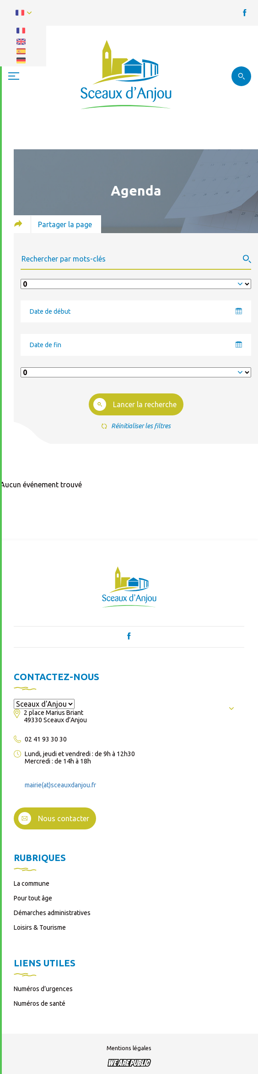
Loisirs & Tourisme (40, 927)
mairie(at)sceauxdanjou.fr (60, 785)
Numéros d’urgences (43, 988)
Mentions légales (129, 1048)
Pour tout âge (33, 898)
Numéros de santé (39, 1003)
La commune (31, 883)
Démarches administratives (52, 912)
